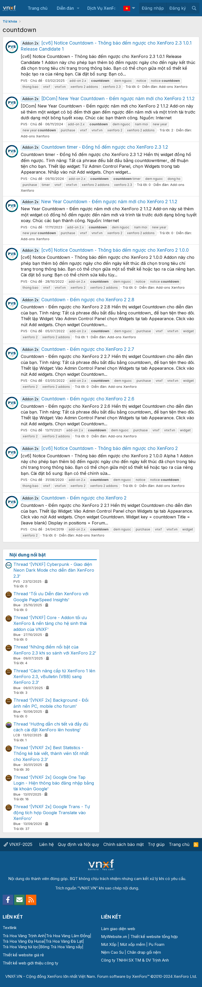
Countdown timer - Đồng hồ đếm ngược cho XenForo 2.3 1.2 (94, 147)
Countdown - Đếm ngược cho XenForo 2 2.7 (77, 349)
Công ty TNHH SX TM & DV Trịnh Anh (135, 960)
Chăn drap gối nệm (144, 952)
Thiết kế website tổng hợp (154, 936)
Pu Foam (156, 944)
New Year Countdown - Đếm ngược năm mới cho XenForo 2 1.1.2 (99, 201)
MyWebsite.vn (114, 936)
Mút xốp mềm (132, 944)
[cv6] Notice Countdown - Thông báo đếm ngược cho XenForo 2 (99, 448)
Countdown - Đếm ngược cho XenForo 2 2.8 (77, 299)
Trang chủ (38, 8)
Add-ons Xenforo (173, 86)
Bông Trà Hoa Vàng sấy (61, 946)
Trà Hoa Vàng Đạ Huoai (23, 941)
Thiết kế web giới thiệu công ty (30, 963)
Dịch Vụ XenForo (103, 8)
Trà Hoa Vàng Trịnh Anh (24, 935)
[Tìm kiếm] (194, 8)
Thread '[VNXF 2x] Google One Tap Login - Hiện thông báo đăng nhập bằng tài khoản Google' (53, 783)
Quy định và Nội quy (78, 844)
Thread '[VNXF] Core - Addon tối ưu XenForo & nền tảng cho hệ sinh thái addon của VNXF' (50, 623)
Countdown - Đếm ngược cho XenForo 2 (74, 498)
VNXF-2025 (18, 844)
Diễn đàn (65, 8)
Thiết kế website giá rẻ (23, 954)
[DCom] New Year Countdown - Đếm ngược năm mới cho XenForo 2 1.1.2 (108, 98)
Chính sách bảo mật (123, 844)
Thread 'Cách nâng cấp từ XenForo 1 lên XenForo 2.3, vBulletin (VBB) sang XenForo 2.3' (54, 676)
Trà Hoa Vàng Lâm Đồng (68, 935)
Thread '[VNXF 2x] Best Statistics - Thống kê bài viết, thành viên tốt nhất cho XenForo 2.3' (50, 753)
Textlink (10, 927)
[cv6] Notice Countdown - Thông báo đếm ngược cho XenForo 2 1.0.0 (105, 250)
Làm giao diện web (118, 928)
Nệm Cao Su (112, 952)
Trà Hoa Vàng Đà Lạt (64, 941)
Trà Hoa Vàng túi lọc (21, 946)
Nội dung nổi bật (27, 554)
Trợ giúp (156, 844)
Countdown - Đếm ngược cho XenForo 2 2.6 (77, 398)
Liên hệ (46, 844)
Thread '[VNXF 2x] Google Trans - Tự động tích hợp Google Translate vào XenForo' (51, 812)
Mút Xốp (109, 944)
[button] (78, 8)
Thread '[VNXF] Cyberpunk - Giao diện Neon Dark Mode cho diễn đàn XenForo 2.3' (53, 570)
